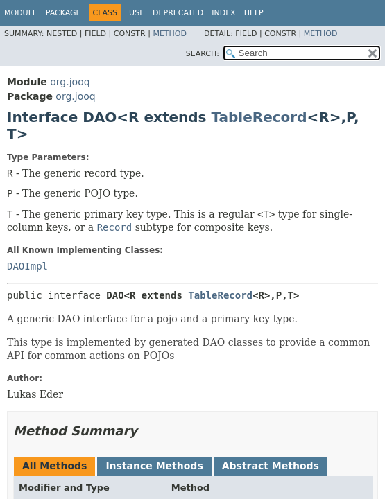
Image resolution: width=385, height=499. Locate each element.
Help (254, 12)
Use (136, 12)
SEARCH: (202, 53)
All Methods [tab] (54, 465)
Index (223, 12)
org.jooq (69, 81)
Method (170, 33)
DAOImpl (27, 266)
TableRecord (259, 117)
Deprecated (178, 12)
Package (63, 12)
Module (20, 12)
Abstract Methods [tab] (270, 465)
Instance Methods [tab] (154, 465)
